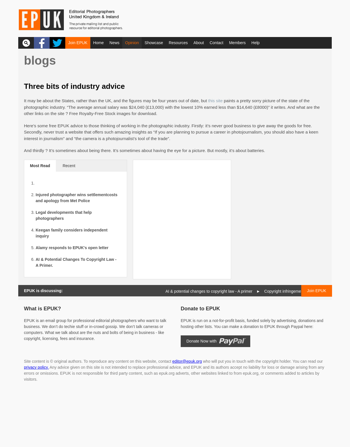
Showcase (154, 42)
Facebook (42, 43)
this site (215, 100)
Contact (216, 42)
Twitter (57, 43)
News (114, 42)
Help (255, 42)
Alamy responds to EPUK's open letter (72, 247)
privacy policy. (36, 367)
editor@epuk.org (187, 361)
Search (26, 43)
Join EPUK (78, 42)
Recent (69, 165)
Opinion (132, 42)
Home (98, 42)
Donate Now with (201, 341)
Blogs (40, 60)
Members (237, 42)
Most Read (40, 165)
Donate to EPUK (200, 308)
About (199, 42)
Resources (178, 42)
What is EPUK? (42, 308)
